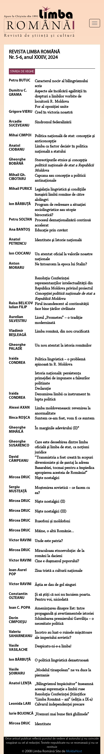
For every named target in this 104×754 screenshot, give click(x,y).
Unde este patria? (49, 541)
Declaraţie (43, 389)
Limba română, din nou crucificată (62, 332)
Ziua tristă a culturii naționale (58, 571)
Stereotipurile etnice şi (64, 165)
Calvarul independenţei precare (59, 704)
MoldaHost (74, 751)
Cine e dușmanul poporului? (57, 561)
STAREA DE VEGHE (22, 71)
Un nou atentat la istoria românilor (63, 346)
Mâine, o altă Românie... (54, 531)
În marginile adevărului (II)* (57, 428)
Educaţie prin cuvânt (51, 230)
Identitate (43, 724)
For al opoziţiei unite (51, 107)
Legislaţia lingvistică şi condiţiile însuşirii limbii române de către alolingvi (60, 195)
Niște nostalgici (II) (50, 502)
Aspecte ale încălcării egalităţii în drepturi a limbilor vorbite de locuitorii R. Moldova (61, 96)
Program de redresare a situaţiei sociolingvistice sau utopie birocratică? (60, 210)
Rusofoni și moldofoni (52, 521)
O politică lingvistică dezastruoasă (61, 660)
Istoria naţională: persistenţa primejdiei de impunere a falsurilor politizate (62, 378)
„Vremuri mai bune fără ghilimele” (62, 714)
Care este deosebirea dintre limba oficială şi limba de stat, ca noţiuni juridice (62, 447)
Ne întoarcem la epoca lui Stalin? (61, 264)
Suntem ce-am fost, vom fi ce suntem (64, 418)
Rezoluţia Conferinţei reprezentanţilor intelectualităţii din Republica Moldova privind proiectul (65, 288)
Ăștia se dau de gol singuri (55, 585)
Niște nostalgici (47, 478)
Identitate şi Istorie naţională (58, 240)
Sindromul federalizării (53, 122)
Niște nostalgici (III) (50, 511)
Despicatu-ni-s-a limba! (53, 646)
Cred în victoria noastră (53, 112)
